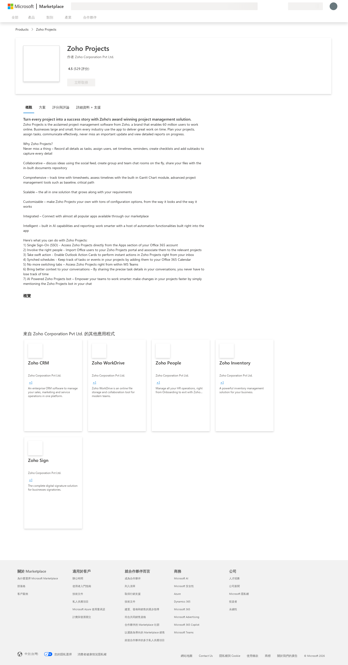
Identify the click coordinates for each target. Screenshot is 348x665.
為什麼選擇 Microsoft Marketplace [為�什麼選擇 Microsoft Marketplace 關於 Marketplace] (37, 578)
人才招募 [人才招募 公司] (234, 578)
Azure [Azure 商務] (177, 594)
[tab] (30, 107)
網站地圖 (186, 656)
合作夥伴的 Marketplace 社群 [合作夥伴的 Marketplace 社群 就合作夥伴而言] (142, 624)
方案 (42, 107)
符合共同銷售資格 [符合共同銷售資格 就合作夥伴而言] (135, 617)
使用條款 (252, 656)
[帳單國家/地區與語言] (305, 6)
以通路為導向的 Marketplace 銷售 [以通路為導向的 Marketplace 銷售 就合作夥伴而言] (145, 632)
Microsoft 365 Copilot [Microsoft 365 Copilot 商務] (186, 624)
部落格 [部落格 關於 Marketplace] (21, 586)
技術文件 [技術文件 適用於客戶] (77, 594)
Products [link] (22, 29)
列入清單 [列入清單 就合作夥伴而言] (130, 586)
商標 (268, 656)
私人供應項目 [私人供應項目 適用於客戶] (80, 601)
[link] (53, 385)
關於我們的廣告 (287, 656)
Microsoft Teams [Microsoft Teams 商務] (184, 632)
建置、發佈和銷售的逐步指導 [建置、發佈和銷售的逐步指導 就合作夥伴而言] (142, 609)
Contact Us (206, 656)
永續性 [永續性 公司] (233, 609)
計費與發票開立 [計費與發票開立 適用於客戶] (81, 617)
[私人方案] (284, 6)
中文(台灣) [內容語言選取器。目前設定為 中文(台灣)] (31, 654)
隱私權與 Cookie (229, 656)
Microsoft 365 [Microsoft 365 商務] (182, 609)
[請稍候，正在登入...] (333, 6)
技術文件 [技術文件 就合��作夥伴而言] (130, 601)
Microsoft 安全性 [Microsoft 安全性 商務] (184, 586)
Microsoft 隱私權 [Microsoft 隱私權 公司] (239, 594)
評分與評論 (60, 107)
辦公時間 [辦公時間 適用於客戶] (77, 578)
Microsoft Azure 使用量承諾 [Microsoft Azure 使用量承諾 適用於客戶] (88, 609)
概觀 (28, 107)
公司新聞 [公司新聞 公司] (234, 586)
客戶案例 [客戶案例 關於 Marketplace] (22, 594)
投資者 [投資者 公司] (233, 601)
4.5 (70, 68)
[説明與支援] (273, 6)
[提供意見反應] (267, 6)
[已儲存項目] (278, 6)
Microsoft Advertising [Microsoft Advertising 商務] (186, 617)
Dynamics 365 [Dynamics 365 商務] (182, 601)
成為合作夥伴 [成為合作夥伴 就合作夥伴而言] (133, 578)
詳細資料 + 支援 (88, 107)
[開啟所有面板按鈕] (14, 17)
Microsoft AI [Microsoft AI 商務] (181, 578)
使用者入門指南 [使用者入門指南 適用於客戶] (81, 586)
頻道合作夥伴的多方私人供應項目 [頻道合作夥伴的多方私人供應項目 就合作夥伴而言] (145, 640)
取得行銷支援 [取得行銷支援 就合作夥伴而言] (133, 594)
